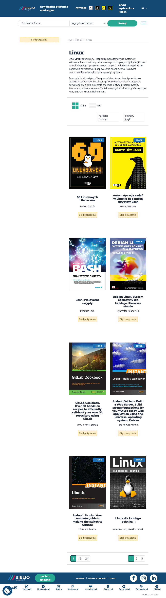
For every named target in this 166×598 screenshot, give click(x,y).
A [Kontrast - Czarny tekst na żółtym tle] (103, 7)
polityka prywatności (97, 578)
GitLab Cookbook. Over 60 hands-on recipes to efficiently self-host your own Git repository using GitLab (87, 410)
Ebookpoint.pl (43, 587)
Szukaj (122, 23)
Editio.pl (157, 587)
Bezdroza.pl (73, 587)
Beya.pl (59, 587)
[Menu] (143, 23)
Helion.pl (27, 587)
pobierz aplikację (45, 578)
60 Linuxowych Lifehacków (87, 199)
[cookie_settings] (7, 591)
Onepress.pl (124, 587)
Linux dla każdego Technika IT (128, 520)
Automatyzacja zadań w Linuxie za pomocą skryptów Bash (128, 198)
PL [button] (143, 8)
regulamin (80, 578)
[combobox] (90, 23)
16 (79, 558)
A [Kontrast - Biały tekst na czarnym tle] (97, 7)
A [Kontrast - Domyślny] (91, 7)
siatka (79, 105)
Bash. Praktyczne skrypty (87, 301)
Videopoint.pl (142, 587)
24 (86, 558)
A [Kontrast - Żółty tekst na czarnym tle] (110, 7)
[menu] (87, 163)
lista (95, 105)
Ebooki (79, 39)
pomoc (113, 578)
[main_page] (70, 40)
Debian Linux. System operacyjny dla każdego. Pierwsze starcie (128, 301)
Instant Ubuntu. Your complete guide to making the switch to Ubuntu (87, 520)
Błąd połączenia (39, 39)
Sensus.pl (108, 587)
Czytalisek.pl (91, 587)
